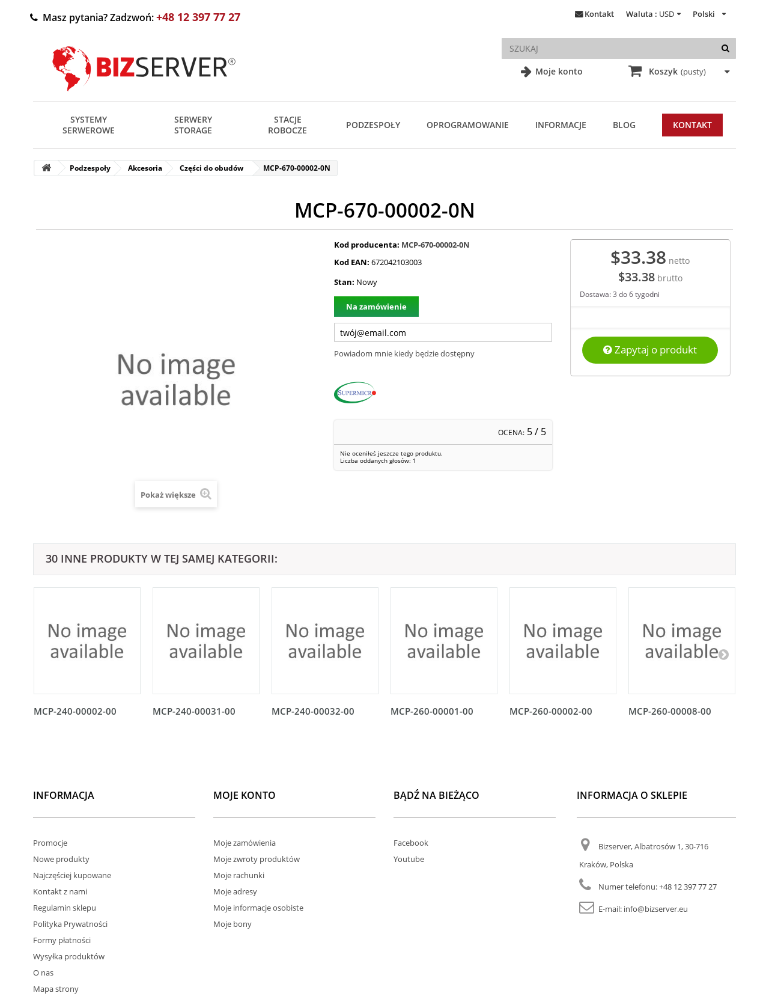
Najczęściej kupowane (72, 875)
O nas (43, 972)
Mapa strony (56, 988)
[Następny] (723, 654)
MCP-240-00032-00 (313, 711)
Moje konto (558, 71)
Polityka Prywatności (70, 923)
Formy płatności (62, 940)
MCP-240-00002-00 (75, 711)
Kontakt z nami (60, 891)
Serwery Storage (193, 125)
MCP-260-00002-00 (550, 711)
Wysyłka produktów (69, 956)
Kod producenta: (367, 244)
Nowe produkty (61, 859)
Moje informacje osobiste (258, 907)
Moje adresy (235, 891)
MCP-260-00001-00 (432, 711)
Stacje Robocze (287, 125)
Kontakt (599, 13)
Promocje (50, 842)
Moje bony (232, 923)
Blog (624, 124)
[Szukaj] (725, 48)
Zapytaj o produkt (650, 349)
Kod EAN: (351, 262)
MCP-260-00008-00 (669, 711)
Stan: (344, 281)
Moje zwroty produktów (256, 859)
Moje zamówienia (244, 842)
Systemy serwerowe (88, 125)
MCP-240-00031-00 (194, 711)
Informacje (560, 124)
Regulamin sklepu (64, 907)
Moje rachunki (238, 875)
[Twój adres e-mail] (443, 332)
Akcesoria (145, 168)
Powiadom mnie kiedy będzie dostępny (404, 353)
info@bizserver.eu (656, 908)
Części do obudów (211, 168)
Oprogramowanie (468, 124)
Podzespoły (373, 124)
